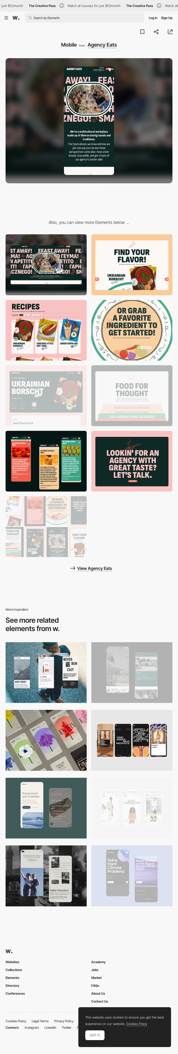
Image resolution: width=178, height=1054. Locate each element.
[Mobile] (46, 672)
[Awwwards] (16, 18)
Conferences (15, 993)
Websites (12, 962)
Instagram (32, 1027)
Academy (98, 962)
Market (96, 978)
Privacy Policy (63, 1021)
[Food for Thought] (131, 395)
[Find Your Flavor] (131, 264)
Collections (14, 970)
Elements (12, 978)
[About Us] (131, 461)
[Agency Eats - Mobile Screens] (46, 526)
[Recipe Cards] (46, 330)
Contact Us (99, 1001)
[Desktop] (46, 264)
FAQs (95, 985)
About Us (98, 993)
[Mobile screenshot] (46, 875)
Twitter (66, 1027)
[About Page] (131, 672)
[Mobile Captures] (46, 808)
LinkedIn (50, 1027)
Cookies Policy (16, 1021)
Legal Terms (40, 1021)
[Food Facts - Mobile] (46, 461)
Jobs (94, 970)
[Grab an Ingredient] (131, 330)
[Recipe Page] (46, 395)
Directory (12, 985)
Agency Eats (102, 44)
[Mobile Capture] (131, 875)
